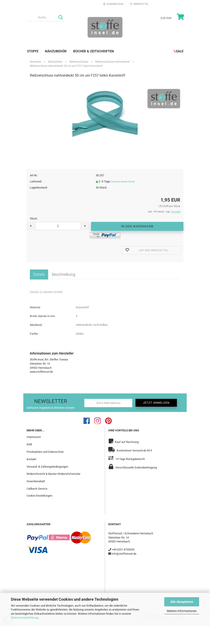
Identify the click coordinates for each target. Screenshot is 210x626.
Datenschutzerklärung (24, 617)
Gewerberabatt (36, 481)
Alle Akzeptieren (181, 602)
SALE (178, 51)
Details (39, 274)
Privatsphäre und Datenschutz (45, 451)
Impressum (34, 437)
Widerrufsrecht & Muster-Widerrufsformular (53, 473)
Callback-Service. (37, 488)
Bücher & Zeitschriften (93, 51)
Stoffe (32, 51)
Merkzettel (139, 4)
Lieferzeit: (36, 181)
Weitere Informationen (182, 611)
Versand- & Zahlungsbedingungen (47, 466)
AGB (29, 444)
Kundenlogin (113, 4)
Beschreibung (63, 274)
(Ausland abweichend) (123, 181)
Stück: (34, 218)
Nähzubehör (56, 51)
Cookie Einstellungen (39, 495)
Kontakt (31, 459)
